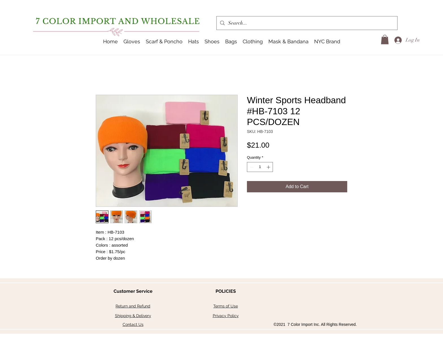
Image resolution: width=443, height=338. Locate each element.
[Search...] (306, 23)
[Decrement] (251, 167)
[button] (193, 41)
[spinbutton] (260, 167)
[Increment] (269, 167)
